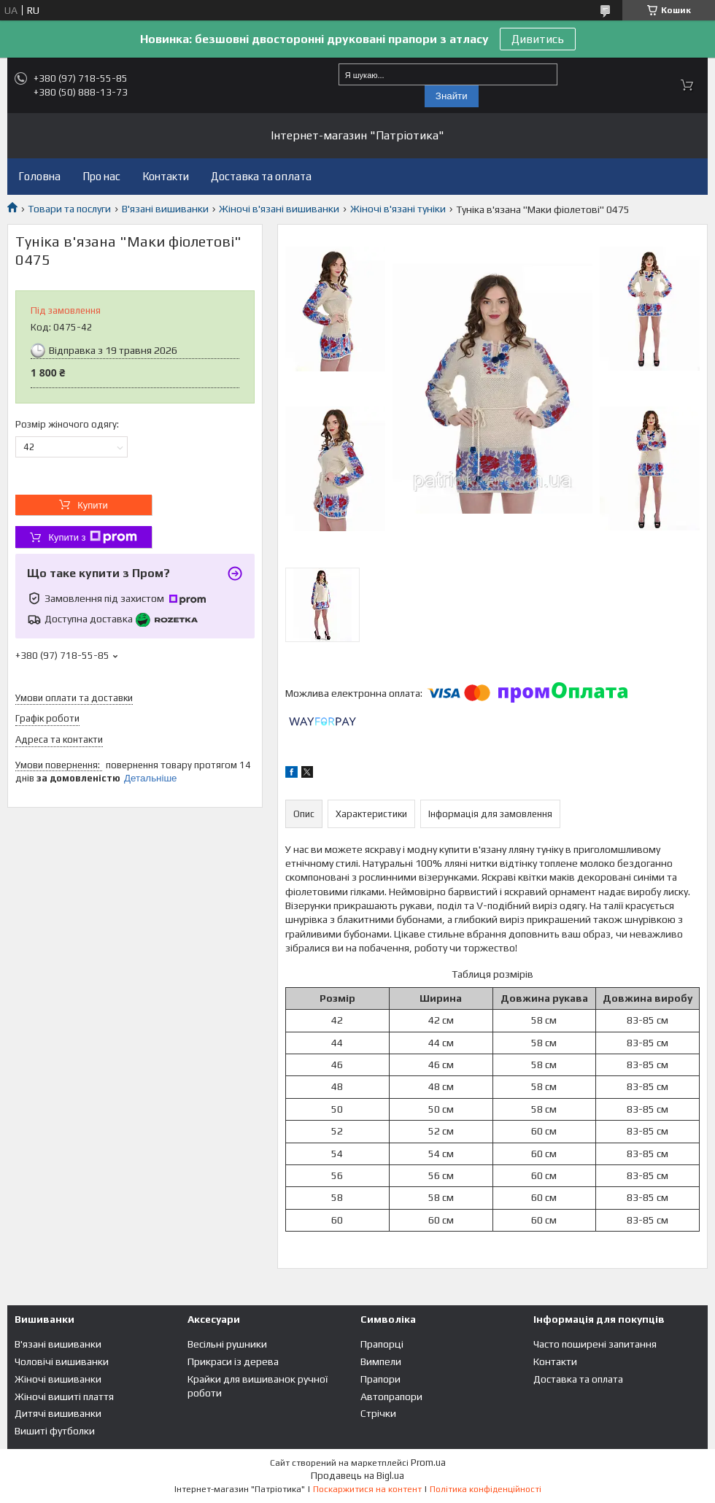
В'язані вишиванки (165, 209)
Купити (92, 505)
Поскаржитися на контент (367, 1489)
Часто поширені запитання (595, 1344)
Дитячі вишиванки (58, 1413)
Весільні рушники (227, 1344)
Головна (39, 176)
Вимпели (380, 1361)
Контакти (165, 176)
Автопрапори (391, 1396)
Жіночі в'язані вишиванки (279, 209)
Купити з (92, 537)
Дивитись (537, 39)
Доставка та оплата (261, 176)
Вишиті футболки (55, 1431)
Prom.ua (428, 1462)
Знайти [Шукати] (452, 95)
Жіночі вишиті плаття (64, 1396)
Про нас (101, 176)
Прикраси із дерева (233, 1361)
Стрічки (378, 1413)
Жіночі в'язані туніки (398, 209)
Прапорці (381, 1344)
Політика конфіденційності (485, 1489)
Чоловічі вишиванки (62, 1361)
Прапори (380, 1379)
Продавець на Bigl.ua (357, 1475)
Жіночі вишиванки (58, 1379)
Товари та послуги (69, 209)
